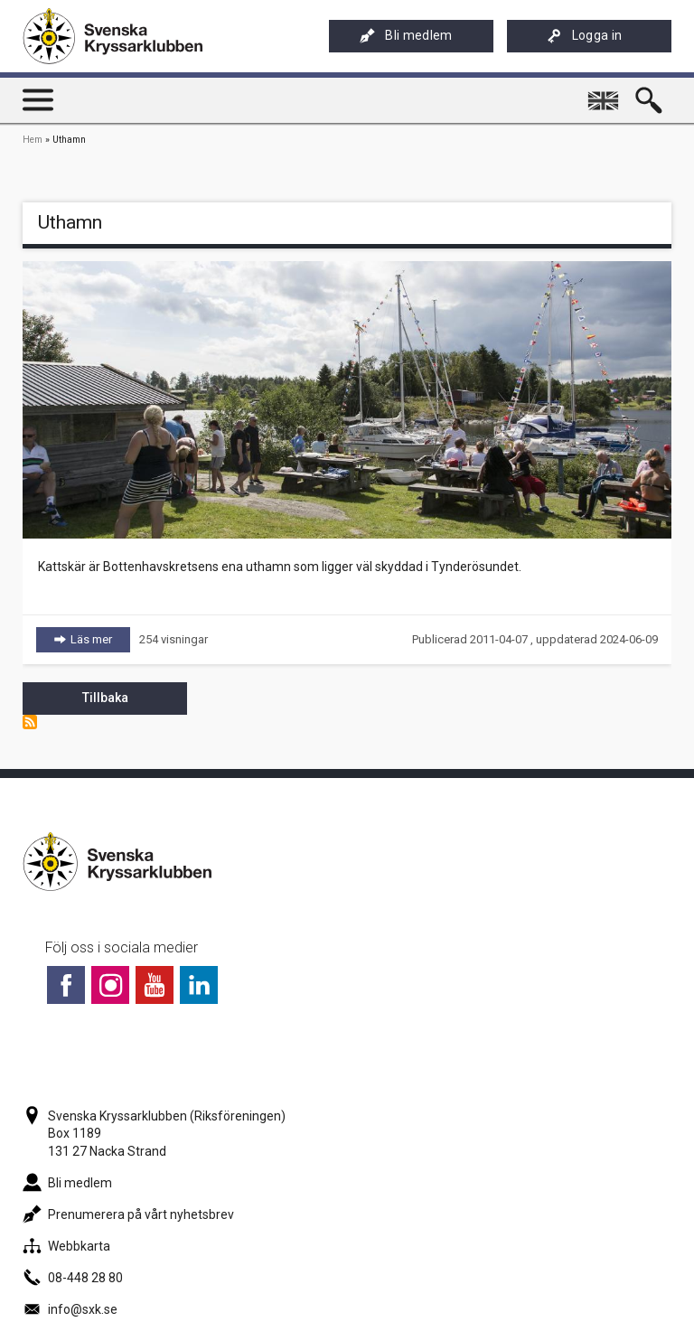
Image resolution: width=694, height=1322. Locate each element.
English (606, 93)
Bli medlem (406, 35)
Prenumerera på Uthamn (30, 722)
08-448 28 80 (73, 1277)
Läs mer (100, 639)
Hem (32, 139)
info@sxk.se (70, 1309)
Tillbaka (105, 697)
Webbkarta (66, 1246)
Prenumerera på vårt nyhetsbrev (128, 1214)
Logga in (585, 35)
